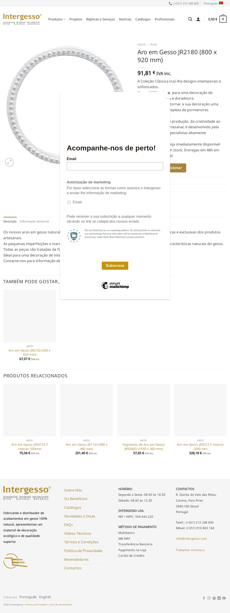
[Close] (169, 94)
